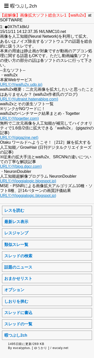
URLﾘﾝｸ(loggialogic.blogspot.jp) (28, 181)
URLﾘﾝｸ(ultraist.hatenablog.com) (29, 99)
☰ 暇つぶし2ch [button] (20, 6)
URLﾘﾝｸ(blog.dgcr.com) (21, 166)
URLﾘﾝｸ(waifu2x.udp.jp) (21, 84)
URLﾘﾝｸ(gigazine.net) (19, 137)
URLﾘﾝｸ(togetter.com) (19, 118)
